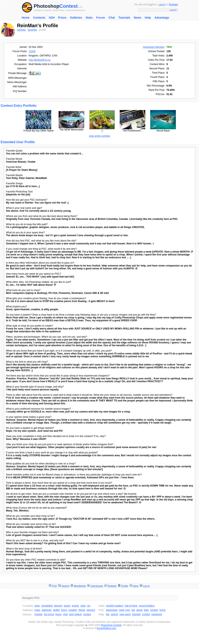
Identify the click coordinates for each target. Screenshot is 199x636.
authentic (47, 610)
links (146, 610)
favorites (32, 29)
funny (64, 610)
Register (173, 4)
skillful (56, 610)
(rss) (127, 610)
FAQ (54, 585)
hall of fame (131, 605)
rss (88, 605)
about (139, 610)
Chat (112, 17)
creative (72, 610)
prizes (67, 605)
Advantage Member (153, 47)
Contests (39, 17)
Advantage (162, 17)
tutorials (136, 614)
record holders (147, 605)
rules (83, 605)
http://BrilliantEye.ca (39, 59)
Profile (124, 585)
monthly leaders (114, 605)
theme (81, 610)
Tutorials (124, 17)
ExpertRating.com (106, 628)
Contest (68, 6)
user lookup (75, 614)
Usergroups (96, 585)
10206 (32, 51)
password (156, 614)
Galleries (76, 17)
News (137, 17)
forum (58, 614)
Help (148, 17)
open (37, 605)
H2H (52, 17)
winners (58, 605)
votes (37, 610)
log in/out (49, 614)
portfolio (21, 29)
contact (87, 614)
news (122, 610)
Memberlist (80, 585)
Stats (89, 17)
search (114, 614)
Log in (162, 4)
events (75, 605)
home (162, 610)
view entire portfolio (99, 136)
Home (26, 17)
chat (65, 614)
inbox (136, 585)
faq (133, 610)
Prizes (62, 17)
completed (46, 605)
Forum (100, 17)
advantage (111, 610)
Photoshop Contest (111, 625)
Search (65, 585)
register (38, 614)
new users (125, 614)
